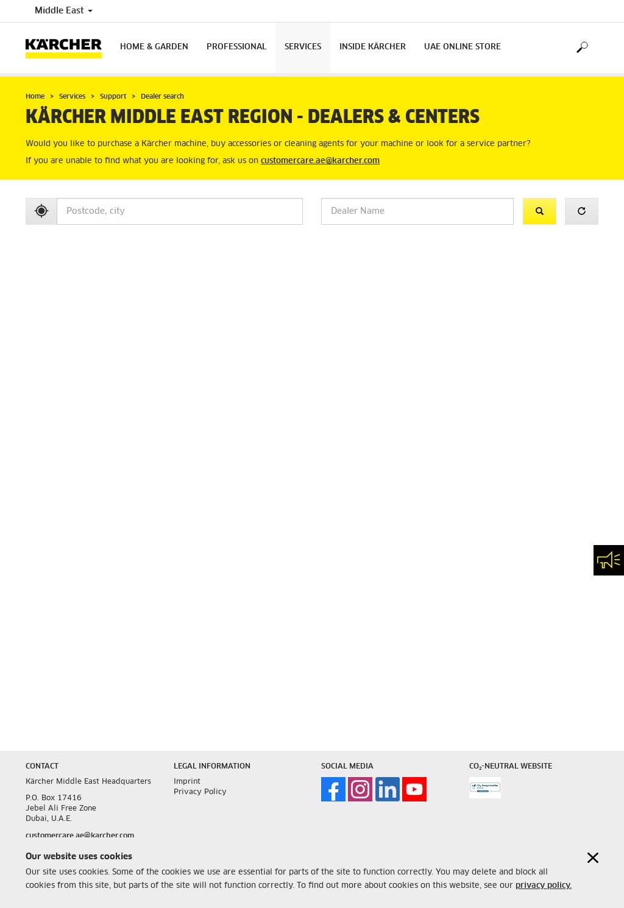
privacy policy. (544, 886)
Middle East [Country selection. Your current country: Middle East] (64, 11)
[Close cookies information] (592, 858)
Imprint (187, 782)
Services (303, 47)
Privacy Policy (200, 792)
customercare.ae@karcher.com (320, 161)
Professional (236, 47)
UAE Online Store (462, 47)
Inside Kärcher (372, 47)
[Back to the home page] (68, 47)
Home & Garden (154, 47)
